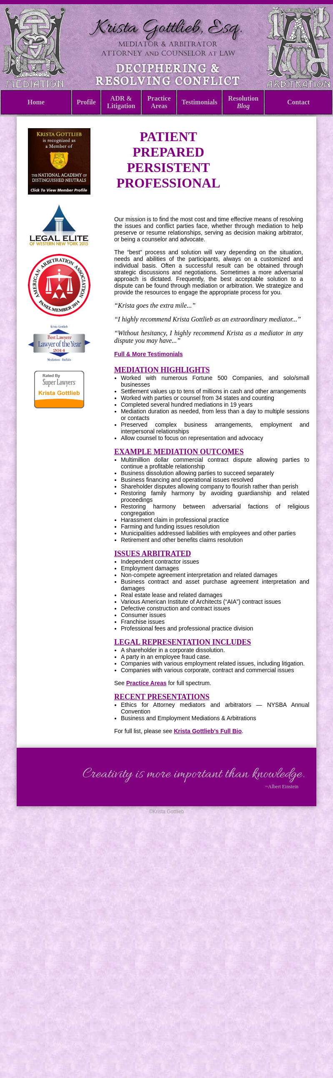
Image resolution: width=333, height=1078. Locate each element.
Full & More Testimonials (148, 354)
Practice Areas (159, 102)
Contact (298, 102)
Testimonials (200, 102)
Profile (86, 102)
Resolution (243, 102)
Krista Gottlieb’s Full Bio (208, 731)
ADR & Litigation (121, 102)
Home (36, 102)
